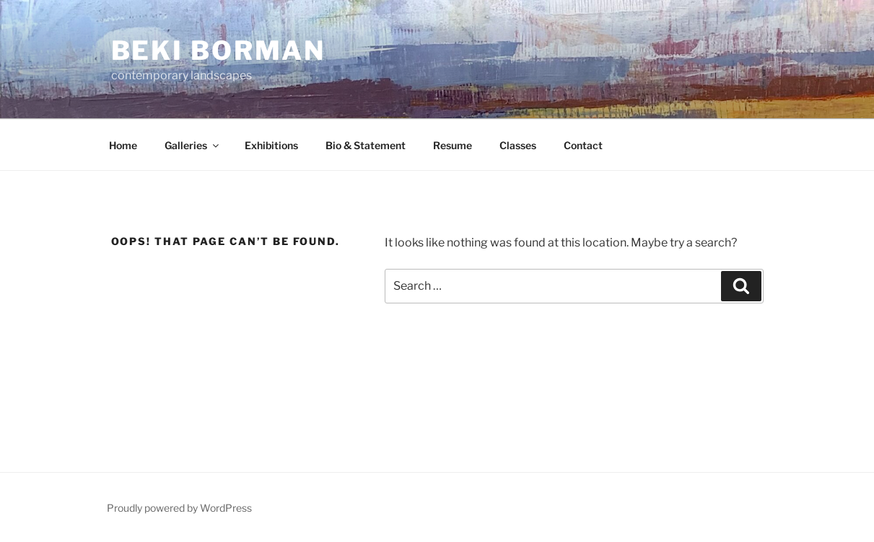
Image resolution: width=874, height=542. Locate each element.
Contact (583, 145)
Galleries (193, 145)
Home (123, 145)
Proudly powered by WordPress (179, 508)
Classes (517, 145)
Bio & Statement (365, 145)
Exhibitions (271, 145)
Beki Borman (218, 50)
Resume (452, 145)
